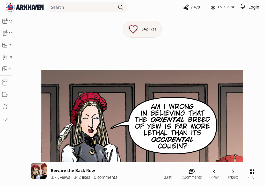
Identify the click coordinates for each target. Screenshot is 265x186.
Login (253, 7)
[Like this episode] (142, 29)
